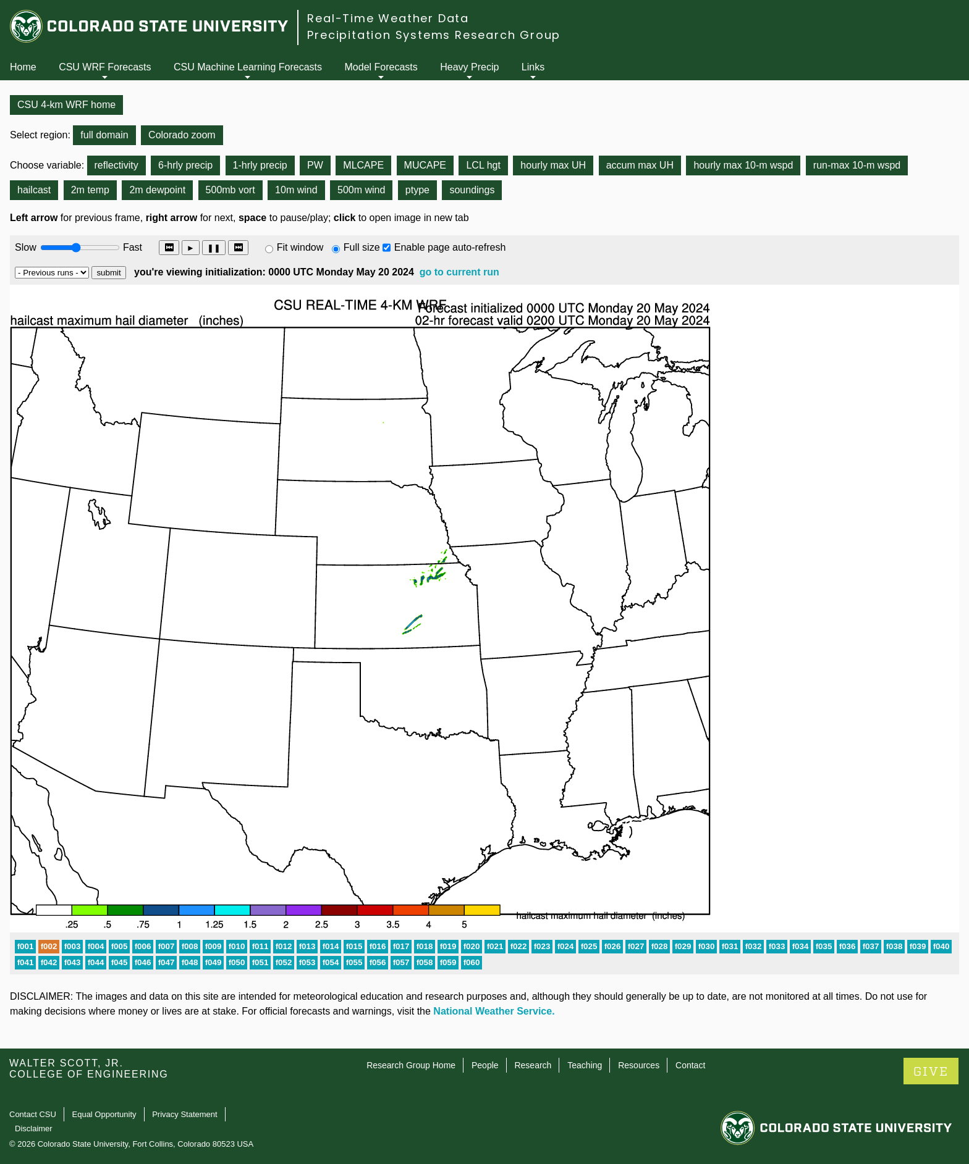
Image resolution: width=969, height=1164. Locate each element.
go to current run (459, 272)
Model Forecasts (381, 67)
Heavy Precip (469, 67)
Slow (25, 247)
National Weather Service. (493, 1011)
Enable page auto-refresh (450, 247)
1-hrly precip (260, 165)
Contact (690, 1065)
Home (23, 67)
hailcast (34, 190)
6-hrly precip (185, 165)
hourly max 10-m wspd (743, 165)
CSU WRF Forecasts (105, 67)
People (485, 1065)
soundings (471, 190)
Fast (131, 247)
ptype (417, 190)
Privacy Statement (185, 1114)
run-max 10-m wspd (856, 165)
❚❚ (214, 248)
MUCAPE (425, 165)
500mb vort (230, 190)
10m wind (296, 190)
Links (533, 67)
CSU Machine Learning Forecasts (248, 67)
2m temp (90, 190)
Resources (638, 1065)
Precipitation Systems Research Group (434, 35)
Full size (362, 247)
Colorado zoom (182, 135)
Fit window (300, 247)
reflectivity (116, 165)
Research (532, 1065)
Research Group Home (410, 1065)
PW (315, 165)
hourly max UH (553, 165)
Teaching (584, 1065)
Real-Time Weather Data (388, 18)
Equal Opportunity (104, 1114)
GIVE (931, 1071)
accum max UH (640, 165)
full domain (104, 135)
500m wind (361, 190)
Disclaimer (34, 1128)
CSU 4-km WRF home (66, 104)
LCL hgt (483, 165)
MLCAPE (363, 165)
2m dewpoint (157, 190)
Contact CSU (32, 1114)
